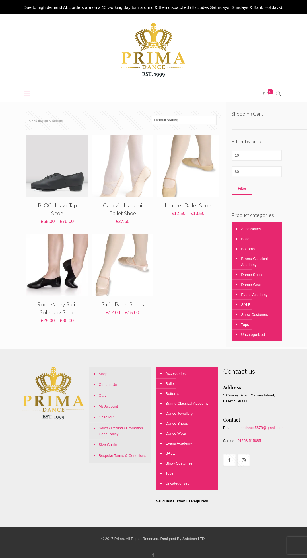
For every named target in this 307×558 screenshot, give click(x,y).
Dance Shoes (252, 275)
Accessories (251, 229)
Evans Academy (254, 295)
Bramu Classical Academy (254, 262)
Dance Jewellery (179, 413)
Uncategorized (253, 334)
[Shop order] (184, 120)
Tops (245, 324)
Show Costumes (254, 314)
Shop (103, 374)
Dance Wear (251, 285)
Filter (242, 189)
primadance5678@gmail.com (259, 428)
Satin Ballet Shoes (123, 304)
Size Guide (108, 445)
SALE (245, 304)
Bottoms (248, 249)
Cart (102, 395)
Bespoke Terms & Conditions (122, 455)
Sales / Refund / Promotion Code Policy (121, 431)
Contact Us (108, 385)
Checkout (106, 417)
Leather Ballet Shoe (188, 205)
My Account (108, 406)
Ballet (245, 239)
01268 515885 (248, 440)
